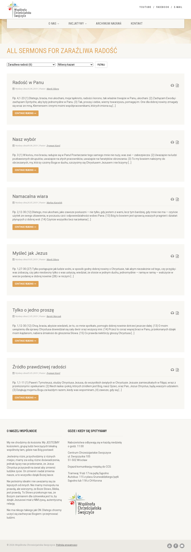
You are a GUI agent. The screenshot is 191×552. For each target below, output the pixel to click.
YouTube (145, 7)
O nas (54, 23)
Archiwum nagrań (108, 23)
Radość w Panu (28, 82)
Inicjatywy (77, 23)
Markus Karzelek (54, 202)
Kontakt (137, 23)
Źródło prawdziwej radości (39, 367)
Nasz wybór (24, 139)
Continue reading (25, 113)
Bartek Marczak (54, 316)
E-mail (178, 7)
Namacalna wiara (30, 196)
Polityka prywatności (66, 545)
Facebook (162, 7)
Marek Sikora (53, 88)
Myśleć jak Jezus (29, 253)
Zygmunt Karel (53, 145)
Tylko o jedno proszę (33, 310)
